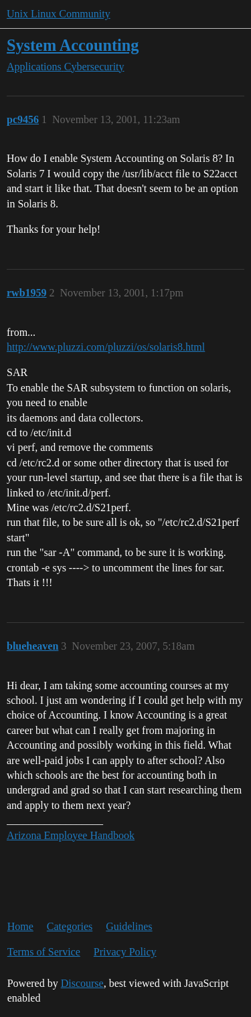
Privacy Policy (125, 951)
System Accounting (73, 45)
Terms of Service (43, 951)
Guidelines (129, 926)
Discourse (82, 983)
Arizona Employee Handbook (71, 835)
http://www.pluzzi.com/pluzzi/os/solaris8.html (106, 347)
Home (20, 926)
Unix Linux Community (58, 13)
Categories (69, 926)
